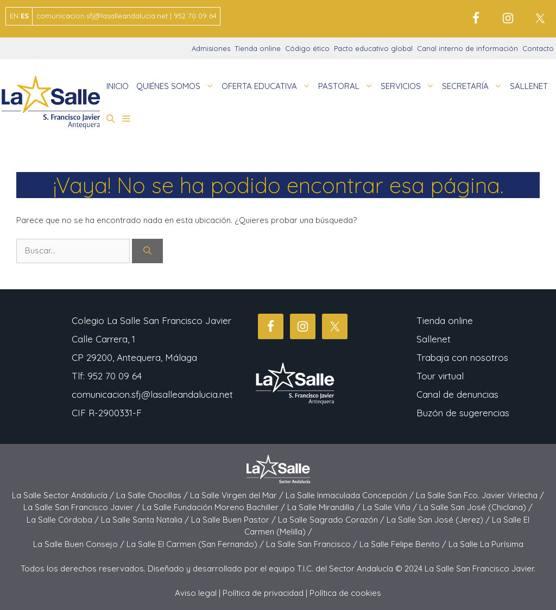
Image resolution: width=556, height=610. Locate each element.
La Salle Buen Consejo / (80, 544)
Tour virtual (440, 376)
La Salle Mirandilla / (325, 507)
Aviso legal (196, 593)
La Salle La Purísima (485, 544)
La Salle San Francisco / (312, 544)
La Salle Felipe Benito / (403, 544)
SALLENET (529, 86)
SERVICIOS (409, 86)
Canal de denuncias (457, 394)
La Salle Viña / (391, 507)
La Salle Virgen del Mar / (238, 495)
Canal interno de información (467, 48)
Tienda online (258, 48)
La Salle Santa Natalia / (146, 519)
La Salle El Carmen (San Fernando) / (196, 544)
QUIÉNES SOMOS (177, 86)
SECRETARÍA (474, 86)
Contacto (538, 48)
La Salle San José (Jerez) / (439, 519)
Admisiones (211, 48)
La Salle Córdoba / (64, 519)
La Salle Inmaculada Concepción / (351, 495)
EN (14, 15)
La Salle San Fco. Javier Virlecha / (480, 495)
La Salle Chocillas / (153, 495)
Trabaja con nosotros (462, 357)
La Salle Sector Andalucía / (64, 495)
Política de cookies (345, 593)
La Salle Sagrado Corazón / (332, 519)
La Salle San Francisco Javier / (82, 507)
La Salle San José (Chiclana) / (476, 507)
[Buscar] (147, 251)
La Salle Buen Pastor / (234, 519)
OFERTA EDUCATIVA (268, 86)
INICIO (117, 86)
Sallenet (433, 339)
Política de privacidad (263, 593)
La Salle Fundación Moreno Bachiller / (214, 507)
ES (25, 15)
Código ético (307, 48)
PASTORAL (347, 86)
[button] (110, 119)
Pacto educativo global (373, 48)
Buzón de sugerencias (462, 412)
